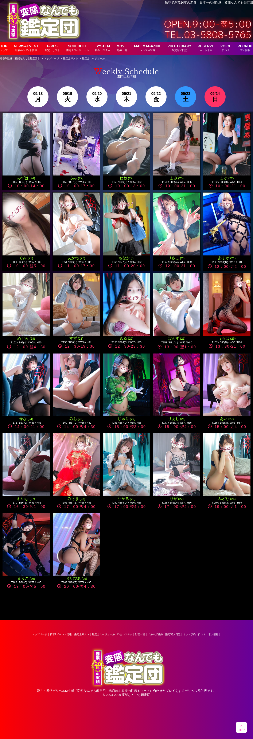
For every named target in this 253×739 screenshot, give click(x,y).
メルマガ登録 (155, 634)
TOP (4, 48)
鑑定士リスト (81, 634)
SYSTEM (102, 48)
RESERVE (206, 48)
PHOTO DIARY (179, 48)
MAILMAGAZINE (147, 48)
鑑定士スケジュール (103, 634)
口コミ (202, 634)
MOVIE (122, 48)
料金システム (124, 634)
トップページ (39, 634)
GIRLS (52, 48)
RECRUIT (245, 48)
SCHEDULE (77, 48)
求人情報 (213, 634)
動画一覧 (140, 634)
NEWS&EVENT (26, 48)
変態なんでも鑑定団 (91, 690)
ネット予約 (189, 634)
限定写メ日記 (172, 634)
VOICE (226, 48)
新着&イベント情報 (61, 634)
